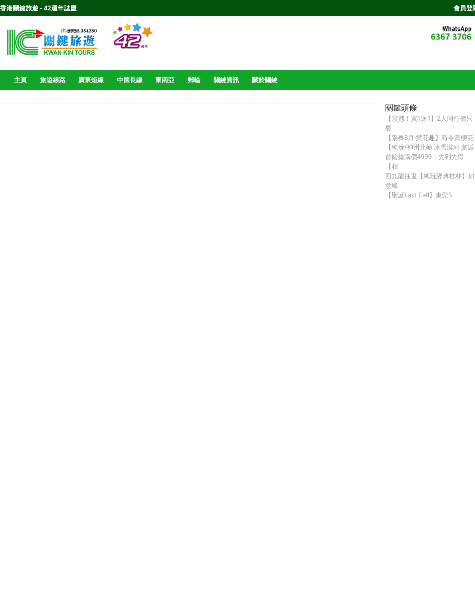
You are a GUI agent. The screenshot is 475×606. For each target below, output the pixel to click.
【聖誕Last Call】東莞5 (418, 195)
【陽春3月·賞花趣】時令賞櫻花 (429, 137)
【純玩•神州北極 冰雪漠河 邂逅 (429, 147)
